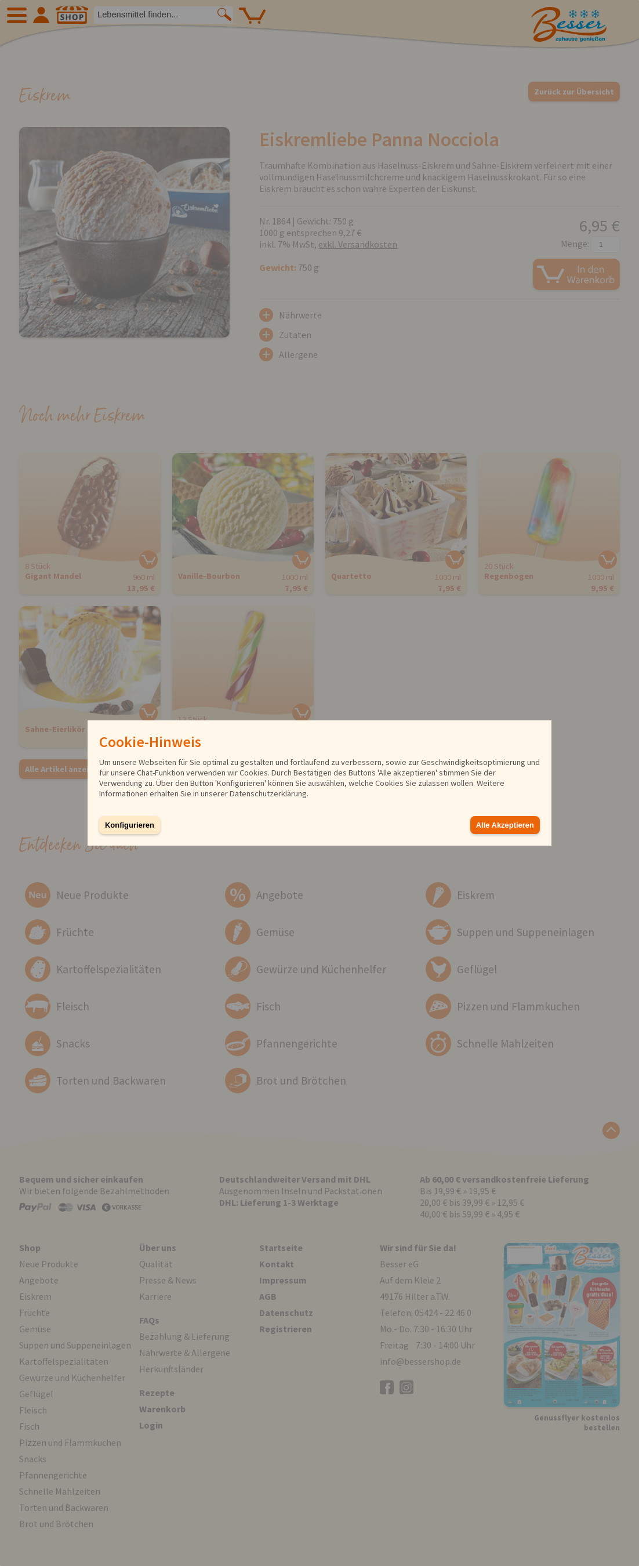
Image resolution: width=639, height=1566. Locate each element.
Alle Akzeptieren (505, 825)
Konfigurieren (129, 825)
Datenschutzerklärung (268, 793)
